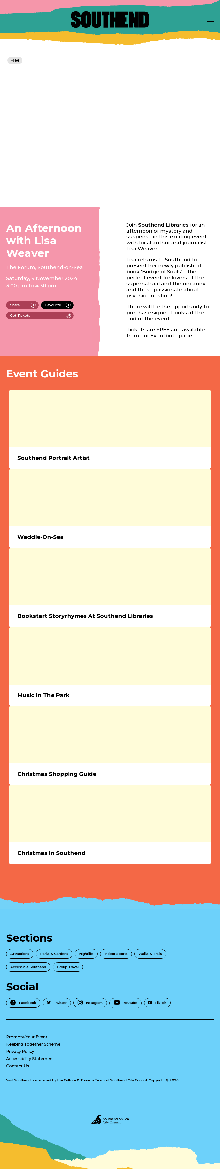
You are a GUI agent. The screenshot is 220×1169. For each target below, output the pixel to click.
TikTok (157, 1003)
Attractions (19, 954)
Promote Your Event (26, 1037)
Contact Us (17, 1066)
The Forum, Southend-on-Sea (44, 267)
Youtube (125, 1002)
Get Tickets (40, 315)
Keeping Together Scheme (33, 1044)
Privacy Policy (20, 1051)
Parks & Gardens (54, 954)
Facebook (23, 1002)
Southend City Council (128, 1080)
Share (23, 305)
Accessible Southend (28, 967)
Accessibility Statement (30, 1058)
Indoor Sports (116, 954)
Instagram (90, 1002)
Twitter (57, 1003)
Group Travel (68, 967)
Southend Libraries (163, 225)
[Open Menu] (210, 20)
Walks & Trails (150, 954)
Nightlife (86, 954)
